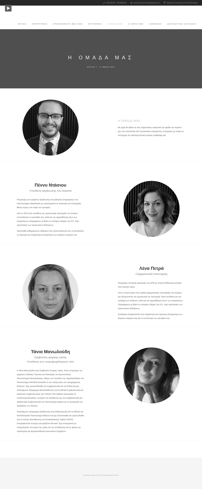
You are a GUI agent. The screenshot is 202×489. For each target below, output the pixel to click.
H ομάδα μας (113, 24)
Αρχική (21, 24)
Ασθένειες (154, 24)
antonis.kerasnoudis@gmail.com (146, 3)
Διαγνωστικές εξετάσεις (180, 24)
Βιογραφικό (93, 24)
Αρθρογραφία (38, 24)
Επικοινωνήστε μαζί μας (66, 24)
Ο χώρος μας (134, 24)
